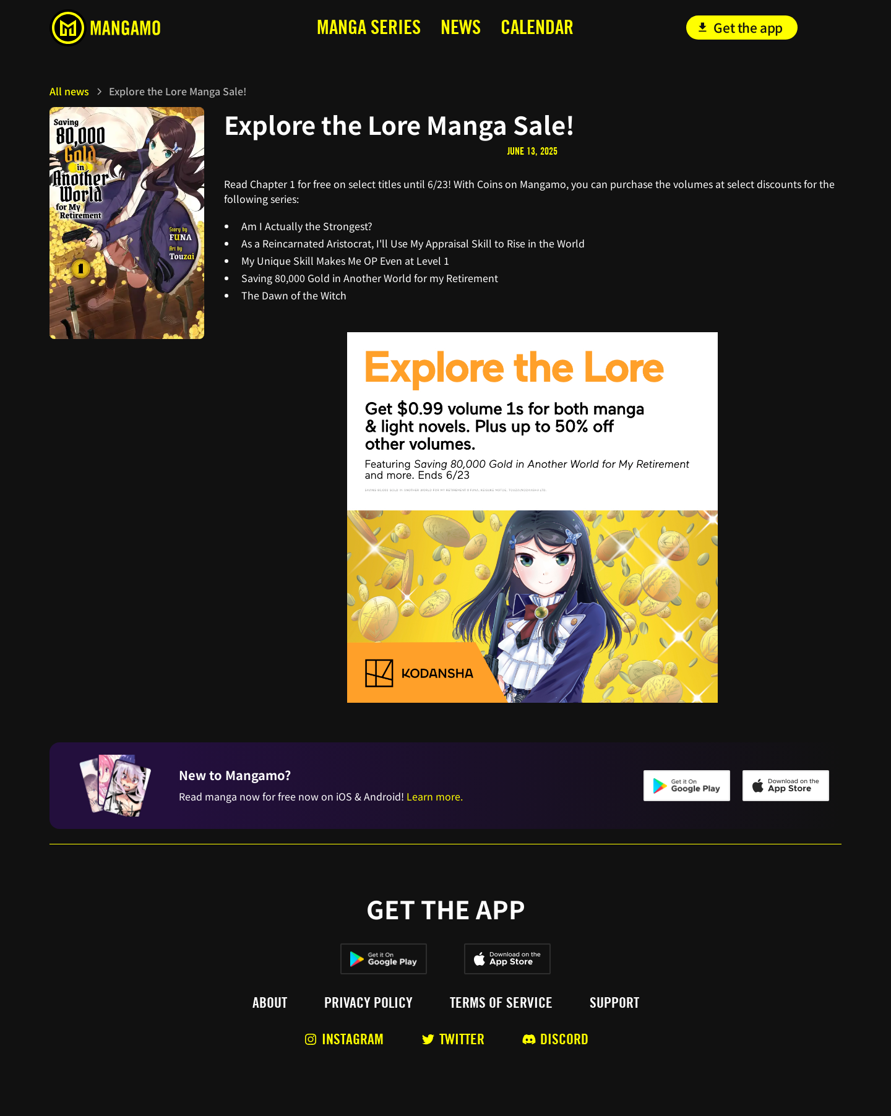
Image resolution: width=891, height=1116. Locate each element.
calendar (537, 27)
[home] (132, 27)
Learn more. (435, 796)
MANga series (369, 27)
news (461, 27)
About (269, 1002)
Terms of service (501, 1002)
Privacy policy (368, 1002)
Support (614, 1002)
